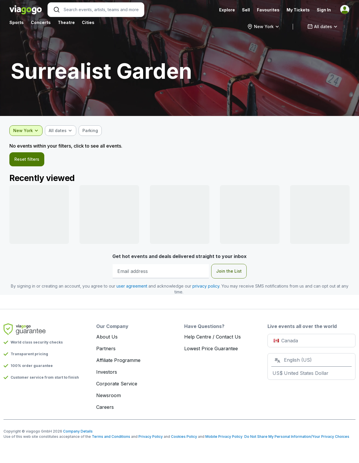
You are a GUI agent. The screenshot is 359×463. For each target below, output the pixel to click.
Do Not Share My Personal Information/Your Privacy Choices (296, 436)
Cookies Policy (184, 436)
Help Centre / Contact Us (212, 337)
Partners (106, 348)
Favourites (268, 9)
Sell (246, 9)
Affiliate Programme (118, 360)
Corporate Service (116, 384)
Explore (227, 9)
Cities (88, 22)
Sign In (324, 9)
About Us (107, 337)
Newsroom (108, 395)
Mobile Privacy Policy (224, 436)
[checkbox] (90, 130)
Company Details (78, 431)
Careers (105, 407)
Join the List (229, 271)
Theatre (66, 22)
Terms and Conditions (111, 436)
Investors (106, 372)
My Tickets (298, 9)
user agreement (131, 285)
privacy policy (205, 285)
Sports (16, 22)
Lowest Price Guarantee (211, 348)
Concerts (41, 22)
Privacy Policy (150, 436)
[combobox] (263, 26)
